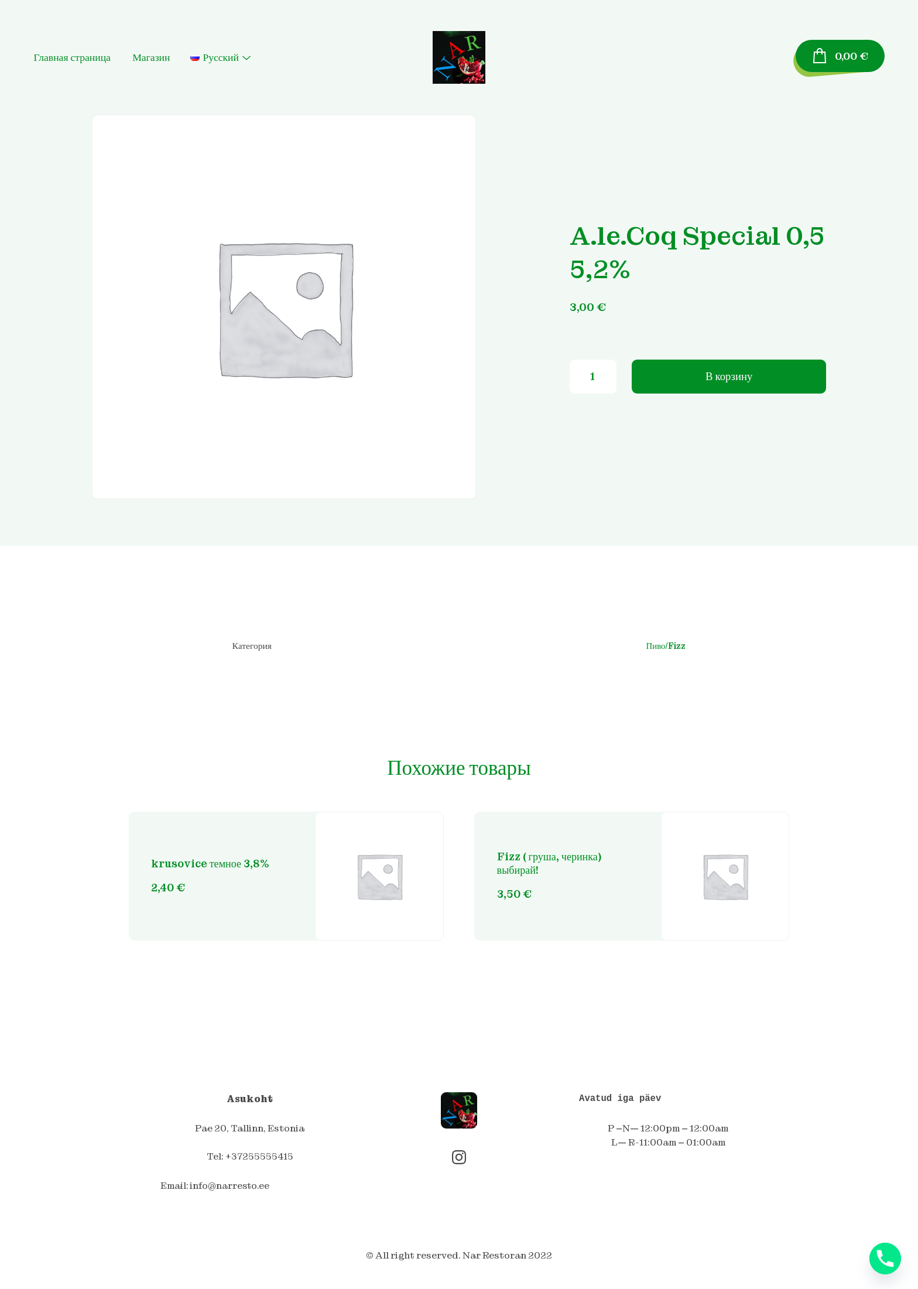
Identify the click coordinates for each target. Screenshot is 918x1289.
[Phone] (885, 1258)
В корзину (729, 379)
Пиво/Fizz (665, 646)
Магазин (164, 57)
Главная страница (85, 57)
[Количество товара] (593, 380)
